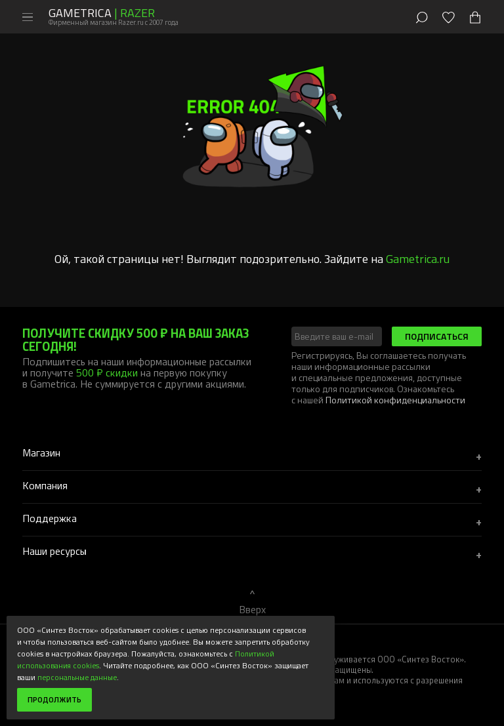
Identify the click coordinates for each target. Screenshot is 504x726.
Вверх (252, 609)
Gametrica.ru (418, 258)
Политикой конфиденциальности (395, 399)
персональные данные (77, 677)
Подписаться (437, 336)
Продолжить (54, 699)
